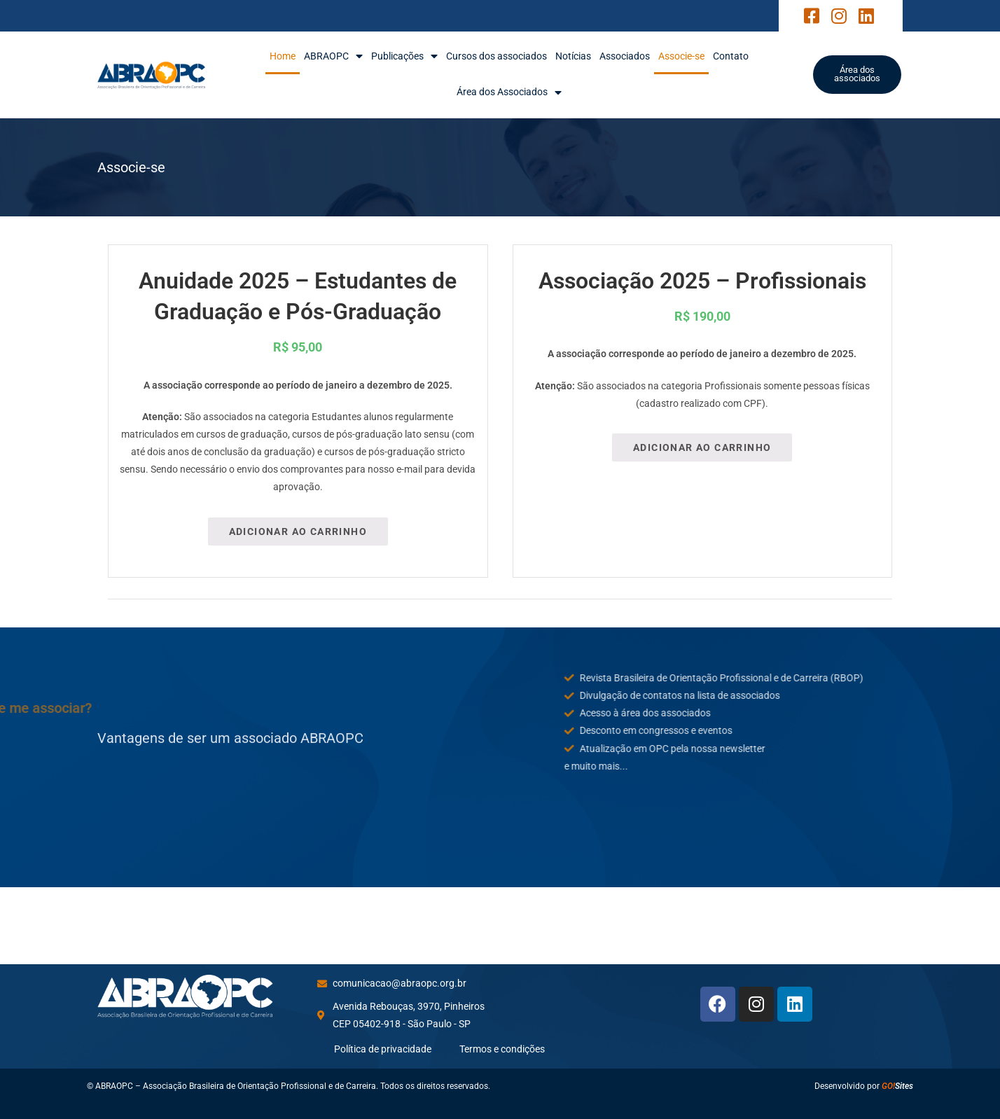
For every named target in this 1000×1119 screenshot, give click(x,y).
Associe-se (681, 56)
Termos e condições (502, 1049)
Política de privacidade (382, 1049)
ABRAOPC (333, 56)
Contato (731, 56)
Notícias (573, 56)
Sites (897, 1086)
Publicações (404, 56)
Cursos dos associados (496, 56)
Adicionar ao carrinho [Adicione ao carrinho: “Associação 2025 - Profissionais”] (702, 447)
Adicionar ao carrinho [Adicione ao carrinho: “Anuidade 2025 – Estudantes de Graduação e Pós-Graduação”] (298, 531)
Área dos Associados (509, 92)
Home (283, 56)
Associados (624, 56)
